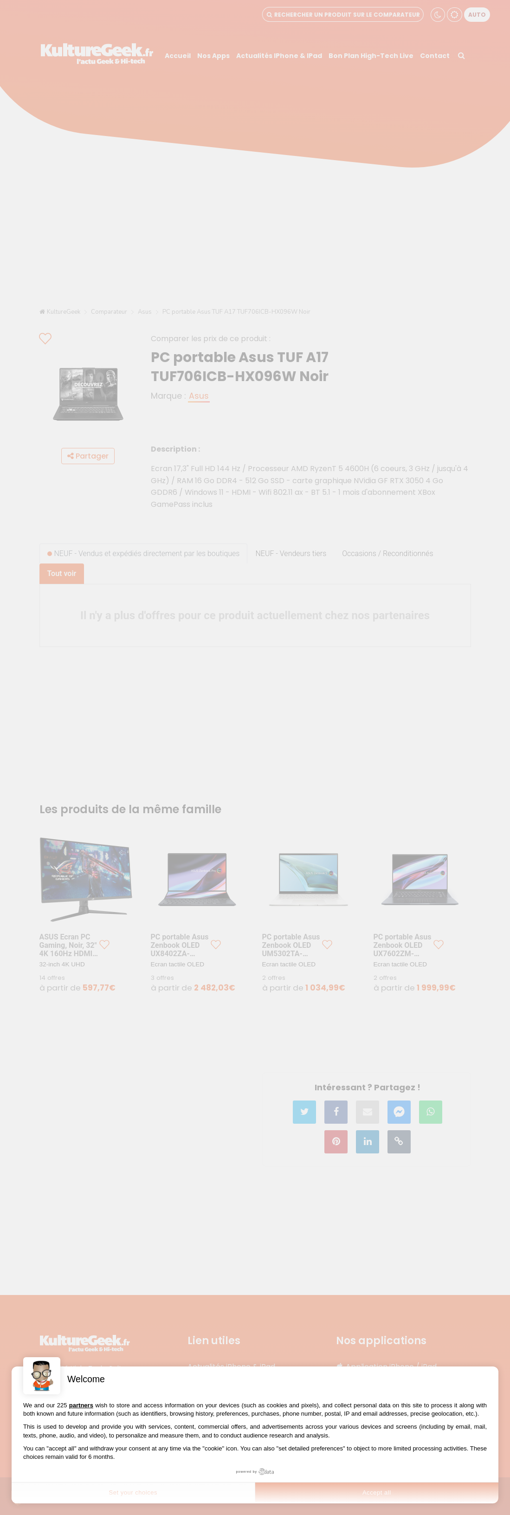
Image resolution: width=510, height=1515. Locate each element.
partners (81, 1405)
